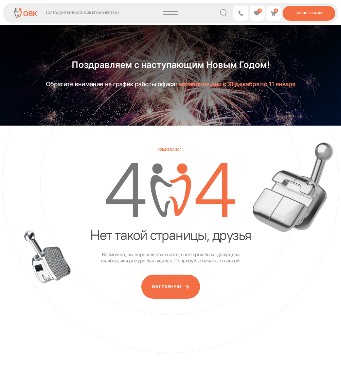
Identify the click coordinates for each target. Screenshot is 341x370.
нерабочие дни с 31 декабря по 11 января (236, 84)
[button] (240, 13)
